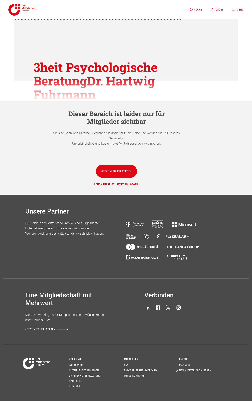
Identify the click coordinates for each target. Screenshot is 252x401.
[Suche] (195, 10)
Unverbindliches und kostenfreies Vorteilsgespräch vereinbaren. (116, 143)
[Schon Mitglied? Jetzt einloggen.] (116, 184)
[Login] (217, 10)
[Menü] (237, 10)
